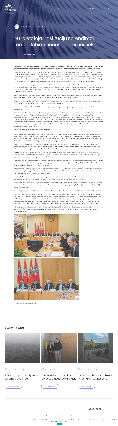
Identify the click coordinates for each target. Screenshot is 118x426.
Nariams (82, 8)
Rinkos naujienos (29, 54)
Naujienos (41, 8)
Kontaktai (92, 8)
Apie (22, 8)
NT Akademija (70, 8)
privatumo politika (63, 421)
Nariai (31, 8)
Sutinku (59, 424)
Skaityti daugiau (13, 381)
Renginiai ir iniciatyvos (55, 8)
